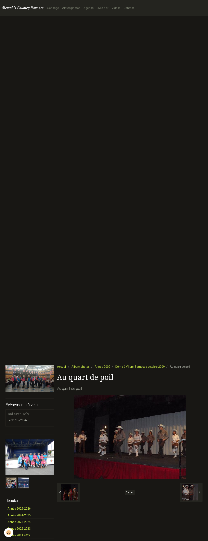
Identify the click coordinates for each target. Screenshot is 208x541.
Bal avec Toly (18, 414)
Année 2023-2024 (19, 522)
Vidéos (116, 8)
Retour (129, 492)
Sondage (53, 8)
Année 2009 (102, 366)
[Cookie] (8, 532)
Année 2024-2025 (19, 515)
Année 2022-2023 (19, 528)
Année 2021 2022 (19, 535)
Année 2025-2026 (19, 508)
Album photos (71, 8)
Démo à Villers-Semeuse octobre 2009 (140, 366)
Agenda (88, 8)
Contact (129, 8)
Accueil (61, 366)
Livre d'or (102, 8)
